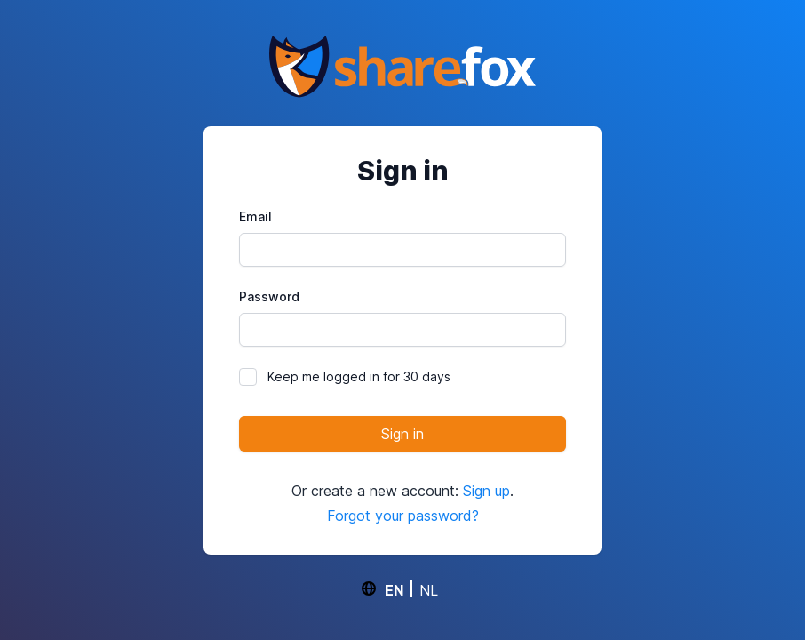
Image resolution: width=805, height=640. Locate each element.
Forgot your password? (403, 515)
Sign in (402, 434)
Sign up (486, 491)
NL (428, 589)
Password (269, 296)
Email (255, 216)
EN (394, 589)
